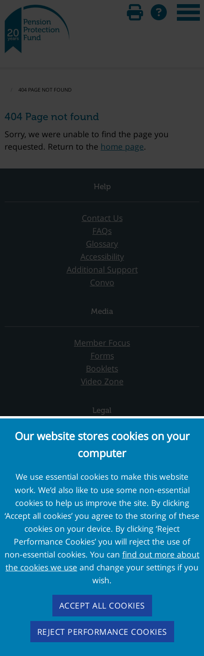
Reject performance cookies (102, 631)
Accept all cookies (102, 605)
